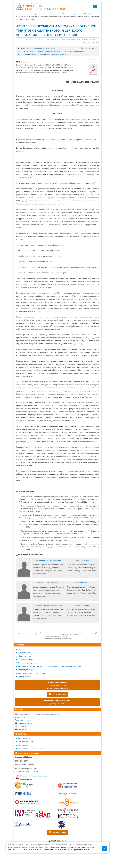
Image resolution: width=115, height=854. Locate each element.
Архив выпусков (24, 738)
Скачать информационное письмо (33, 776)
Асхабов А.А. (50, 48)
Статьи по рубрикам (25, 741)
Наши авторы (23, 745)
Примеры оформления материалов (31, 673)
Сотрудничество (24, 652)
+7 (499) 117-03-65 (23, 720)
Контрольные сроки (25, 659)
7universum (24, 723)
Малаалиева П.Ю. (38, 48)
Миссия (20, 649)
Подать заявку (57, 694)
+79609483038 (21, 726)
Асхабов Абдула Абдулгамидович (48, 605)
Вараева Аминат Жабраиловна (48, 560)
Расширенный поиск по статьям (30, 748)
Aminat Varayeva (82, 560)
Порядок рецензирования (28, 663)
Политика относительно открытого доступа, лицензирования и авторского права (49, 666)
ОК (104, 849)
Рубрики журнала (24, 656)
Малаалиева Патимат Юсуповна (48, 582)
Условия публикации (26, 670)
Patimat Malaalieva (82, 582)
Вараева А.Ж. (25, 48)
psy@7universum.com (24, 729)
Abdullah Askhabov (82, 605)
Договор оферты (24, 676)
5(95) (19, 54)
